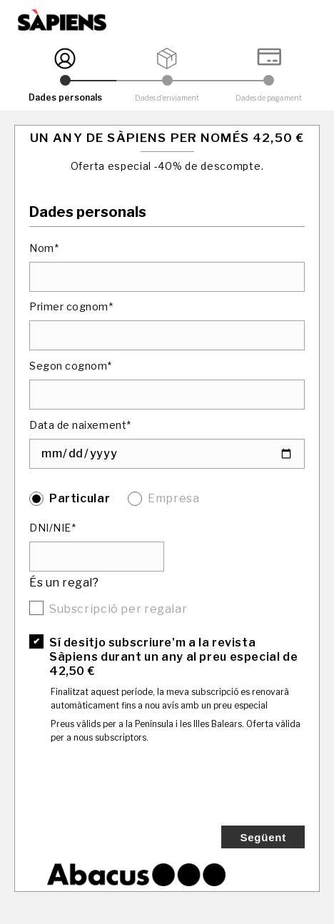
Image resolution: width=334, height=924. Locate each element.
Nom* (44, 248)
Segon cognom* (70, 366)
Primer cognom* (71, 306)
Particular (79, 498)
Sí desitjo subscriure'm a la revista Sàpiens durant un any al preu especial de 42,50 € (173, 657)
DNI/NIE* (52, 528)
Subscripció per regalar (118, 609)
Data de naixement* (80, 425)
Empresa (173, 498)
